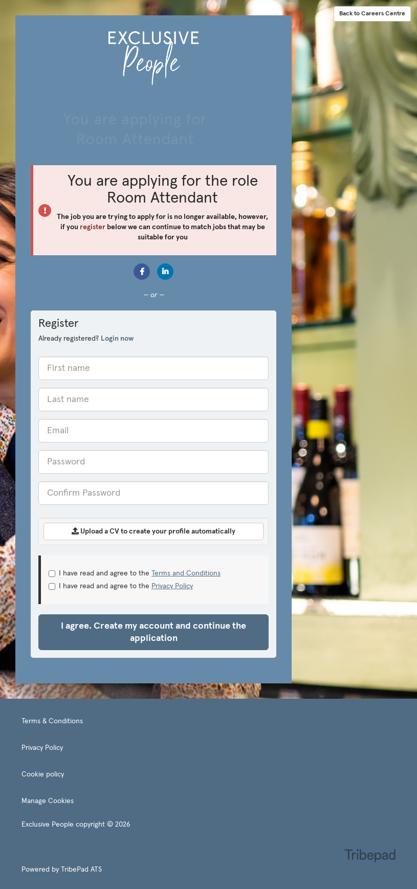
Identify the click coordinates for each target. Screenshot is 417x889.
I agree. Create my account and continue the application (153, 632)
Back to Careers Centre (372, 14)
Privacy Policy (172, 586)
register (92, 227)
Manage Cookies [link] (47, 801)
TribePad (370, 856)
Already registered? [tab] (86, 338)
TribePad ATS (81, 869)
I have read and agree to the (135, 573)
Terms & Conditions (52, 721)
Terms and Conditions (186, 573)
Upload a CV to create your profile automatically (153, 531)
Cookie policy (42, 774)
